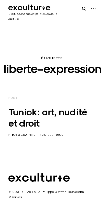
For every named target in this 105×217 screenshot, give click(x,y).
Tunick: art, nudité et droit (47, 118)
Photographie (22, 135)
